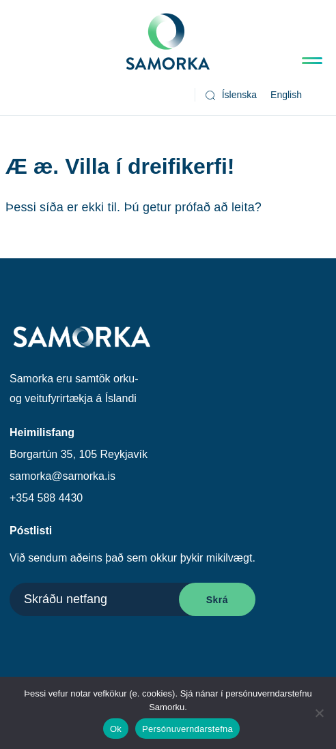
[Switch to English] (286, 95)
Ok (116, 729)
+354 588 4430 (46, 498)
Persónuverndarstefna (187, 729)
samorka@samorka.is (62, 476)
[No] (319, 713)
